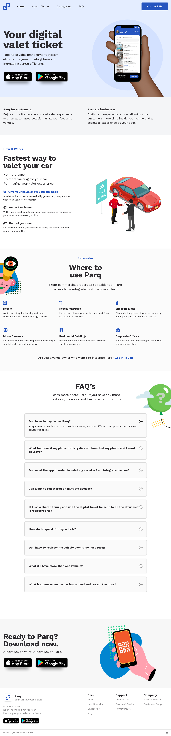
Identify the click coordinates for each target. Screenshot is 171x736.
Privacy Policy (123, 708)
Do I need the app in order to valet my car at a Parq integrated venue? (79, 470)
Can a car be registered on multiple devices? (60, 488)
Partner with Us (153, 699)
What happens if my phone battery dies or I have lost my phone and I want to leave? (82, 449)
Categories (64, 6)
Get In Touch (124, 357)
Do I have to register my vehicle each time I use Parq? (67, 547)
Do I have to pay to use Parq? (84, 426)
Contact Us (154, 6)
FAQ (81, 6)
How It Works (41, 6)
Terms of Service (125, 704)
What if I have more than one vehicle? (56, 566)
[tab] (38, 195)
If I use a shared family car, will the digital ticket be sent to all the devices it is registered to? (84, 508)
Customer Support (154, 704)
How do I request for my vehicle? (52, 529)
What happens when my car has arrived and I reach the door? (72, 584)
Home (20, 6)
